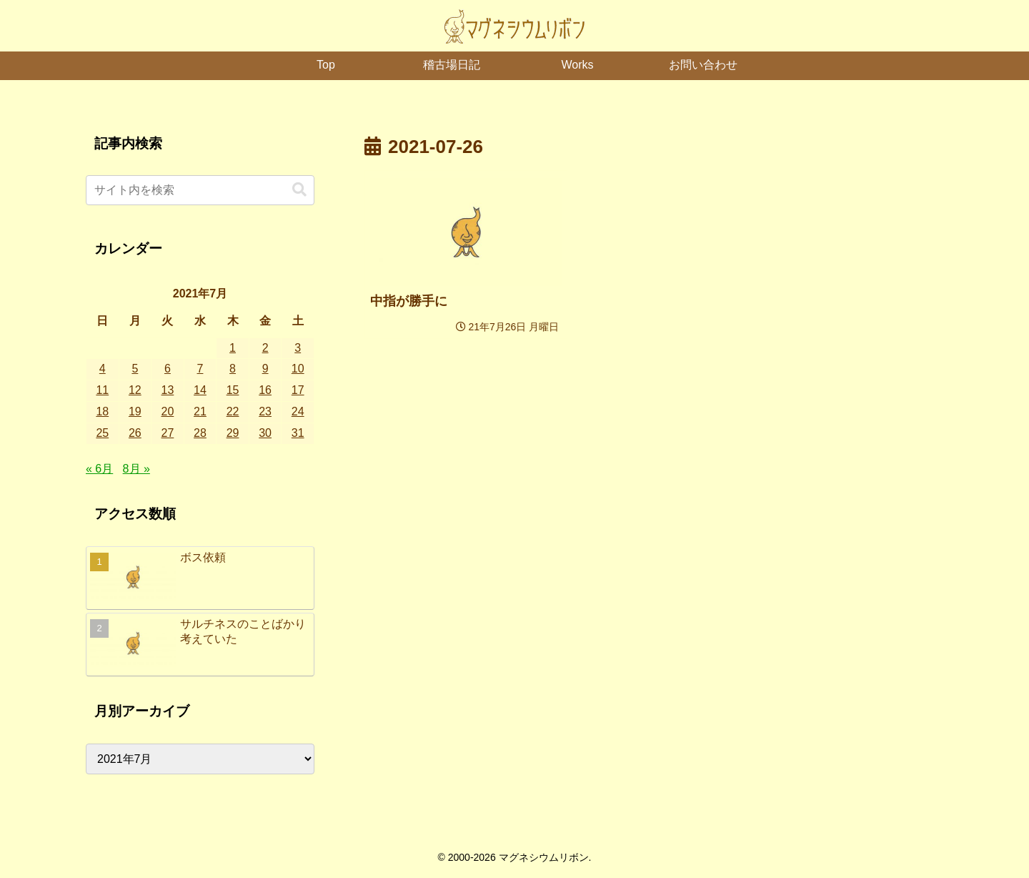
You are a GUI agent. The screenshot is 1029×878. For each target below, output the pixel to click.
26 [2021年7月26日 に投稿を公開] (135, 433)
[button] (299, 190)
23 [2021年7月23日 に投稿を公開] (265, 411)
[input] (200, 190)
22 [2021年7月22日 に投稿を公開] (233, 411)
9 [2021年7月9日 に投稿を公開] (265, 368)
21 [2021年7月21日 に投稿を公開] (200, 411)
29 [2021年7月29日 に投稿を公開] (233, 433)
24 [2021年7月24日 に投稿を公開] (298, 411)
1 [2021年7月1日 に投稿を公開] (232, 348)
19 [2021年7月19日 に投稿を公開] (135, 411)
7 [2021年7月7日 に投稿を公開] (200, 368)
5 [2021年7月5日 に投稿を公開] (134, 368)
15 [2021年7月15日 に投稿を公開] (233, 390)
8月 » (136, 469)
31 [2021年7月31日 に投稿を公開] (298, 433)
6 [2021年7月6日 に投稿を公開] (167, 368)
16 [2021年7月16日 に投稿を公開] (265, 390)
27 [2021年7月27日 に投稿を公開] (167, 433)
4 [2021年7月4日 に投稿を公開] (102, 368)
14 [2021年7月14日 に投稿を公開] (200, 390)
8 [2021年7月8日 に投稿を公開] (232, 368)
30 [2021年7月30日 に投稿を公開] (265, 433)
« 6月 (99, 469)
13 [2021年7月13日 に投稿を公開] (167, 390)
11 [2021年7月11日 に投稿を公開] (102, 390)
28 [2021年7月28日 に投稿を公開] (200, 433)
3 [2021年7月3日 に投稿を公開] (297, 348)
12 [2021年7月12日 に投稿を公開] (135, 390)
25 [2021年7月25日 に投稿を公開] (102, 433)
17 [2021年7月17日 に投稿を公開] (298, 390)
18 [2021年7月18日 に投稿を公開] (102, 411)
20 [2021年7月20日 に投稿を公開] (167, 411)
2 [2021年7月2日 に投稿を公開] (265, 348)
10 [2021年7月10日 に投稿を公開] (298, 368)
